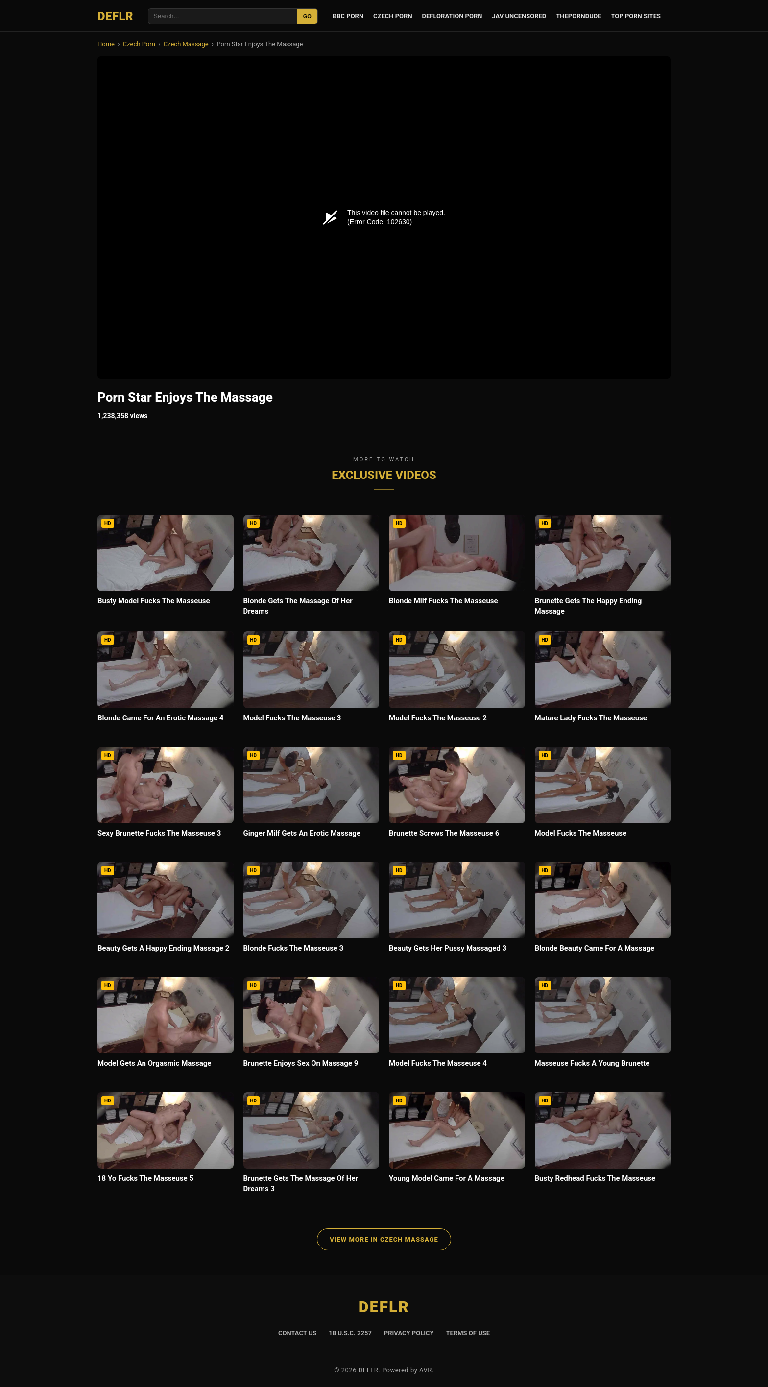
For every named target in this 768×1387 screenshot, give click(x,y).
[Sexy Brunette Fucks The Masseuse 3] (165, 799)
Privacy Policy (409, 1333)
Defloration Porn (452, 16)
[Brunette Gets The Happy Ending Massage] (603, 568)
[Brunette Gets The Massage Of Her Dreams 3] (311, 1145)
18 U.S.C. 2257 (350, 1333)
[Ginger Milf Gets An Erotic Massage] (311, 799)
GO (307, 16)
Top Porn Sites (636, 16)
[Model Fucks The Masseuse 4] (457, 1029)
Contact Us (297, 1333)
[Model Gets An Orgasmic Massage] (165, 1029)
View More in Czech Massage (384, 1239)
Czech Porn (392, 16)
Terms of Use (468, 1333)
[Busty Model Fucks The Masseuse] (165, 567)
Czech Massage (186, 44)
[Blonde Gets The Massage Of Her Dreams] (311, 568)
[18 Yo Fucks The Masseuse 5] (165, 1144)
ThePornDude (578, 16)
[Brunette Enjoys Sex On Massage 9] (311, 1029)
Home (106, 44)
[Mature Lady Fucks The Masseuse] (603, 684)
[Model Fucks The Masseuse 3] (311, 684)
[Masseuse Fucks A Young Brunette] (603, 1029)
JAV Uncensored (519, 16)
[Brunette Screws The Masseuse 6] (457, 799)
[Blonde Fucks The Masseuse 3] (311, 914)
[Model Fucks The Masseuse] (603, 799)
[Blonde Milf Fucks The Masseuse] (457, 567)
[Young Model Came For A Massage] (457, 1144)
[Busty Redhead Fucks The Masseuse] (603, 1144)
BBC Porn (348, 16)
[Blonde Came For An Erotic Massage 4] (165, 684)
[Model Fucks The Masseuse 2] (457, 684)
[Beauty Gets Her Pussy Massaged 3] (457, 914)
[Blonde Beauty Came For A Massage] (603, 914)
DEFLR (115, 16)
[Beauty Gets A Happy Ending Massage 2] (165, 914)
